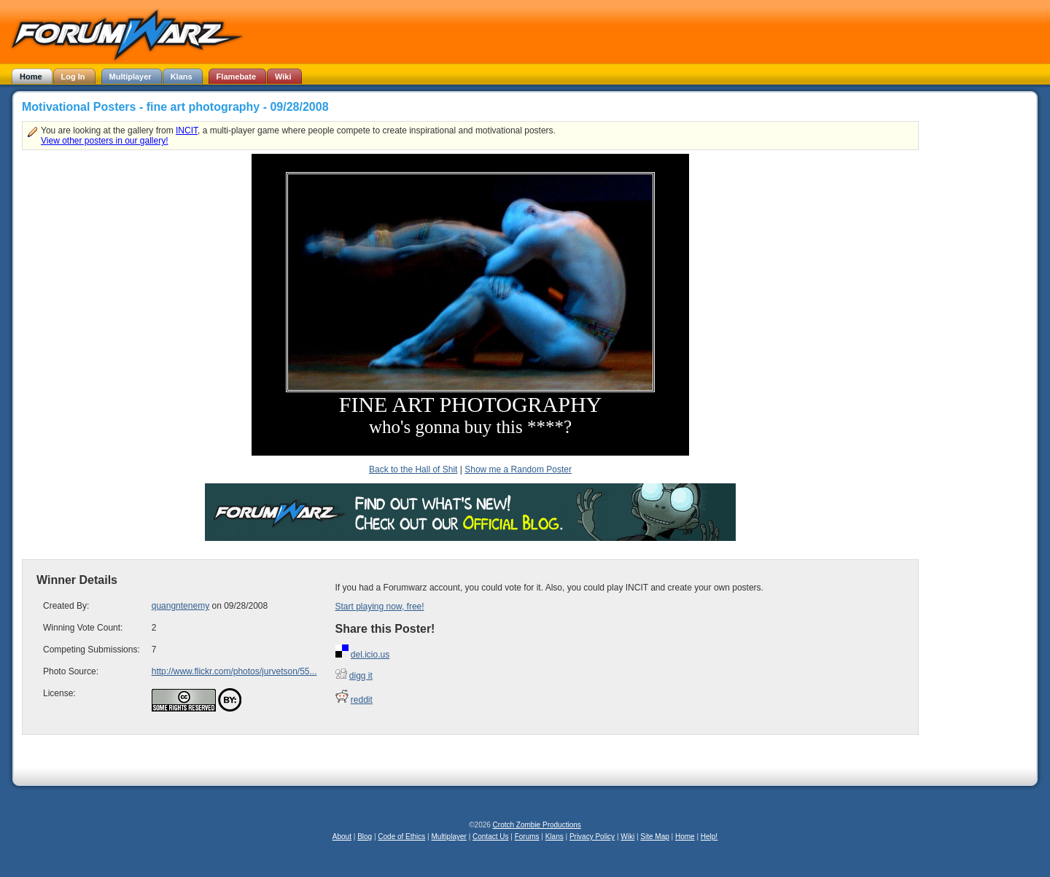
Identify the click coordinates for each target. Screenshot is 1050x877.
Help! (709, 837)
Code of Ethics (401, 837)
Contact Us (490, 837)
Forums (527, 837)
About (341, 837)
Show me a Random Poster (518, 469)
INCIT (187, 130)
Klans (554, 837)
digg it (361, 676)
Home (685, 837)
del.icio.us (370, 655)
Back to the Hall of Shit (413, 469)
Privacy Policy (592, 837)
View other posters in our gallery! (104, 141)
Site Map (654, 837)
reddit (362, 700)
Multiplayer (449, 837)
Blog (364, 837)
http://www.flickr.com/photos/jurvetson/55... (234, 671)
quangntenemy (180, 606)
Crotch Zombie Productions (537, 825)
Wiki (627, 837)
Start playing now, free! (379, 606)
